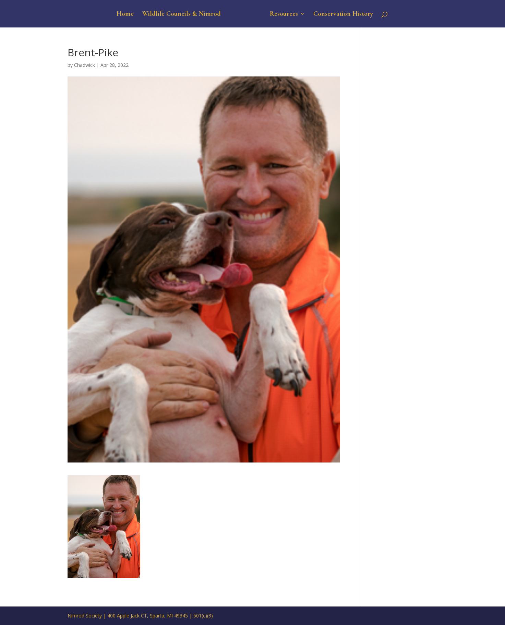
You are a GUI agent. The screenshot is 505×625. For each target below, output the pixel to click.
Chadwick (84, 65)
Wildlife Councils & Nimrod (181, 14)
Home (125, 14)
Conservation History (343, 14)
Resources (284, 14)
